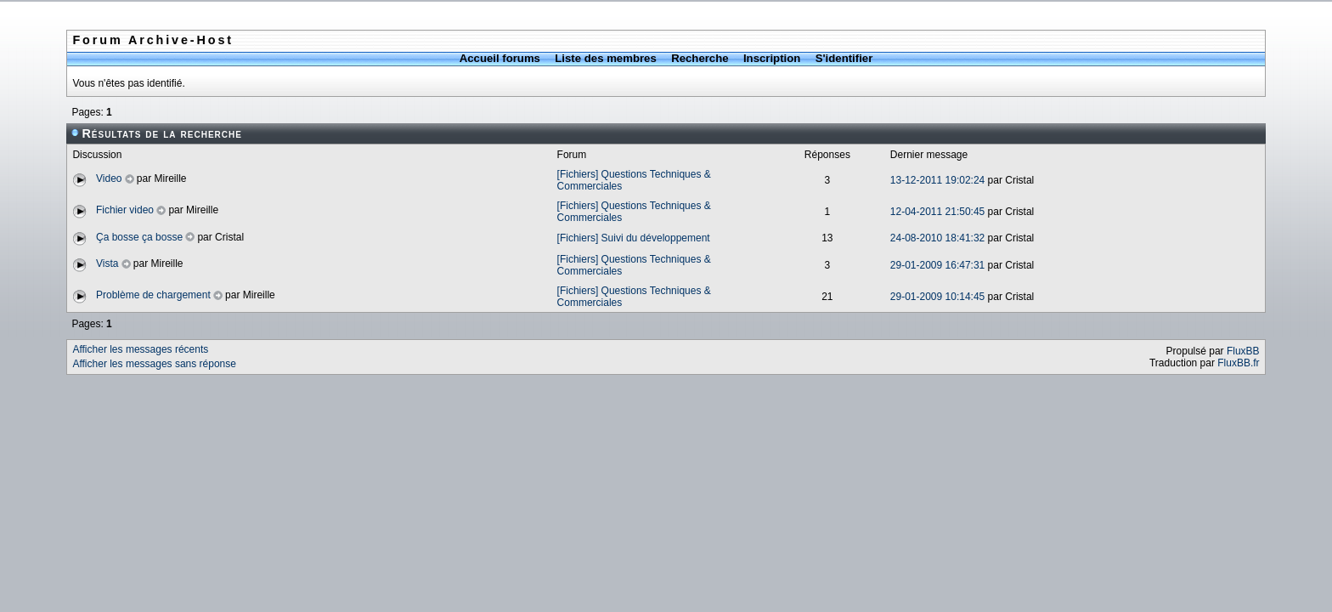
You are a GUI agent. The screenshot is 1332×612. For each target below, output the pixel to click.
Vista (107, 263)
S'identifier (844, 58)
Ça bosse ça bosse (139, 237)
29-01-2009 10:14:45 (937, 297)
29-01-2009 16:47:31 (937, 265)
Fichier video (125, 210)
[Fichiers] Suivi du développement (633, 238)
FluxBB (1243, 351)
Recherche (699, 58)
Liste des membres (605, 58)
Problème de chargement (153, 295)
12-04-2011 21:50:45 (937, 212)
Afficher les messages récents (140, 349)
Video (108, 178)
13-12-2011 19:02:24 (937, 180)
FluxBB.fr (1238, 363)
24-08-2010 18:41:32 (937, 238)
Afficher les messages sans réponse (154, 364)
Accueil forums (500, 58)
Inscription (771, 58)
